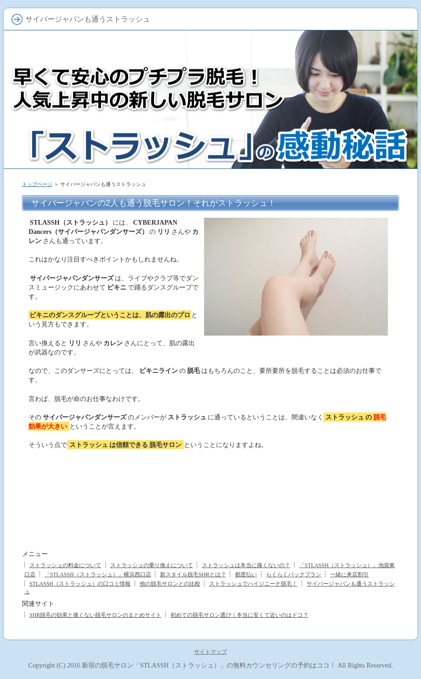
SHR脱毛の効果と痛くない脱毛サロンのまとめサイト (95, 615)
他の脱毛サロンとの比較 (170, 583)
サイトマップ (210, 652)
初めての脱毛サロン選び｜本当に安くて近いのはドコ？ (239, 615)
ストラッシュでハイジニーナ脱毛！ (253, 583)
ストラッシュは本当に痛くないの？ (246, 565)
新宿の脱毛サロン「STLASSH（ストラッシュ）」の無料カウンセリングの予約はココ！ (209, 665)
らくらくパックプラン (293, 574)
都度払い (246, 574)
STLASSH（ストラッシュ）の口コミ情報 (80, 583)
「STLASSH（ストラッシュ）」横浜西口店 (98, 574)
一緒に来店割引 (349, 574)
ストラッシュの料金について (65, 565)
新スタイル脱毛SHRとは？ (193, 574)
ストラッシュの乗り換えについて (151, 565)
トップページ (37, 184)
